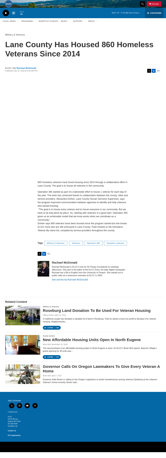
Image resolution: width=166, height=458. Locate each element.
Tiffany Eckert (48, 321)
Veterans (76, 249)
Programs (27, 27)
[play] (6, 18)
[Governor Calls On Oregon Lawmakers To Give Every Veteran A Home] (22, 380)
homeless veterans (115, 249)
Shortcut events (48, 27)
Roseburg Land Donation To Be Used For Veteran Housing (97, 316)
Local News (9, 27)
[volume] (13, 19)
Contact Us (12, 436)
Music (64, 27)
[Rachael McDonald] (43, 274)
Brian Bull (47, 350)
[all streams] (154, 19)
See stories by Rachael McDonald (70, 285)
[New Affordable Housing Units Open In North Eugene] (22, 350)
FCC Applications (14, 441)
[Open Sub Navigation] (18, 27)
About (91, 27)
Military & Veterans (15, 40)
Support (77, 27)
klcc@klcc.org (12, 432)
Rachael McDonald (26, 74)
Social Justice (49, 342)
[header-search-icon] (143, 6)
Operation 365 (93, 249)
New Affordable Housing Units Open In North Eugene (92, 345)
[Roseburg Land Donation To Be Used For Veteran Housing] (22, 321)
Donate (157, 6)
